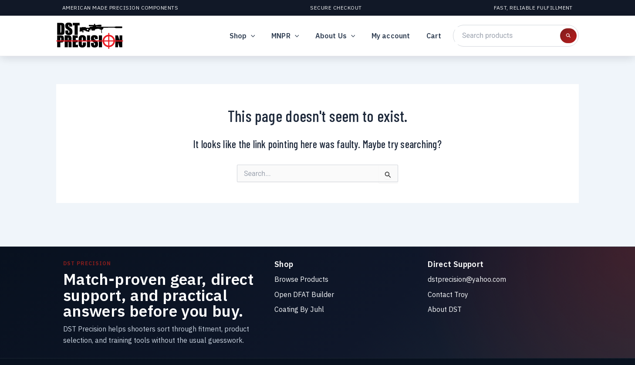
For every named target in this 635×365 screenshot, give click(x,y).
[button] (261, 35)
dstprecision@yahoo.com (467, 279)
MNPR (293, 35)
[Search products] (568, 35)
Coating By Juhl (299, 309)
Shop (252, 35)
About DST (445, 309)
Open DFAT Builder (304, 294)
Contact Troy (448, 294)
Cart (434, 35)
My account (394, 35)
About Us (341, 35)
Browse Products (301, 279)
